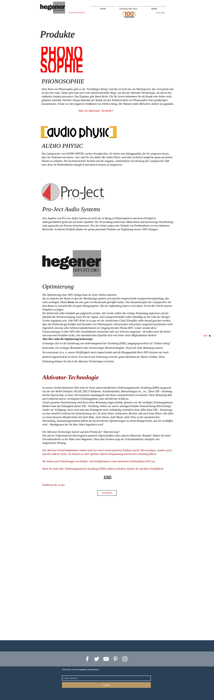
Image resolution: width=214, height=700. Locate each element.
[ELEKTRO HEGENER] (76, 13)
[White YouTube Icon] (106, 659)
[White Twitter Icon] (96, 659)
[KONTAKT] (107, 493)
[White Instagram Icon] (124, 659)
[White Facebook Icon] (87, 659)
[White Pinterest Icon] (115, 659)
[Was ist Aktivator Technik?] (95, 110)
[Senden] (106, 685)
